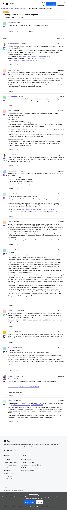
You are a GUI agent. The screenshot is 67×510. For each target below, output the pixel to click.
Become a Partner (9, 473)
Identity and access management (13, 490)
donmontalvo (11, 376)
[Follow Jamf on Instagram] (15, 450)
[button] (3, 4)
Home (3, 8)
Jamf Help (7, 459)
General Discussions (20, 8)
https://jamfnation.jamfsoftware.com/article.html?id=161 (23, 60)
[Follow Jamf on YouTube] (11, 450)
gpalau (10, 22)
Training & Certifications (10, 462)
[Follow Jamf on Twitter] (4, 450)
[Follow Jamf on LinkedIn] (8, 450)
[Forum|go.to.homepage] (10, 4)
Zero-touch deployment (27, 462)
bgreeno (10, 400)
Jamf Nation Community (10, 465)
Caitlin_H (10, 70)
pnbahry (10, 194)
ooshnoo (10, 171)
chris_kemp (11, 331)
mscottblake (11, 43)
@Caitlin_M (11, 378)
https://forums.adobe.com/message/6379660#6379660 (27, 405)
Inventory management (27, 470)
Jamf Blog (7, 468)
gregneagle (11, 310)
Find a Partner (8, 476)
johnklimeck (11, 250)
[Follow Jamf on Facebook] (18, 450)
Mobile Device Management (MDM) (31, 465)
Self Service (7, 488)
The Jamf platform (26, 459)
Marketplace (7, 470)
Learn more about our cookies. (33, 498)
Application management (28, 468)
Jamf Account (8, 479)
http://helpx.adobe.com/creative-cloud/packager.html (35, 56)
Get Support (9, 8)
